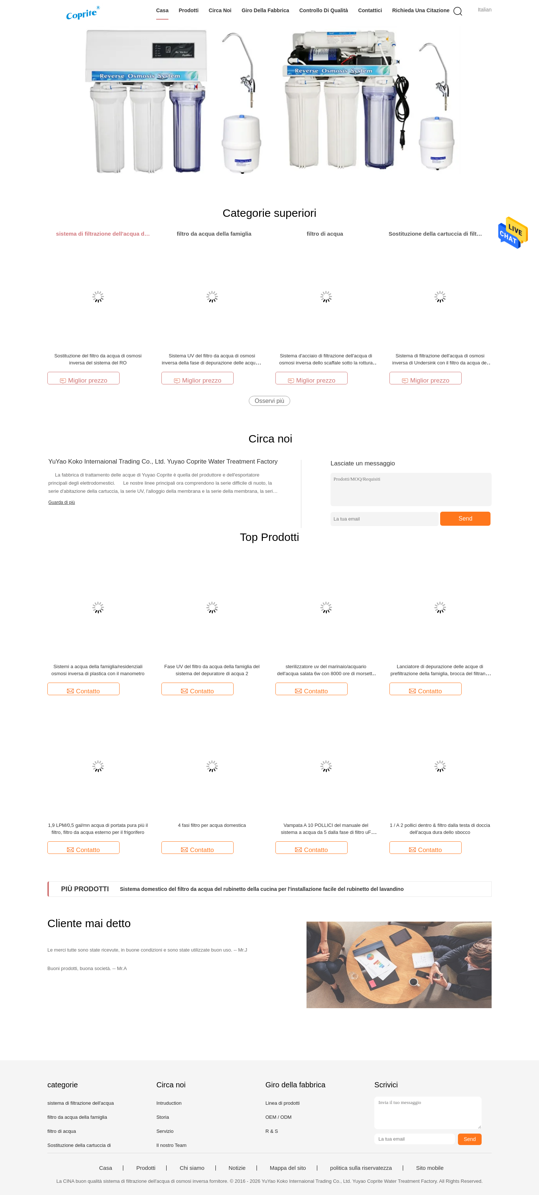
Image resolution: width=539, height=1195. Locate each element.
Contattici (370, 10)
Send (465, 518)
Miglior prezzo (83, 380)
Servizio (164, 1131)
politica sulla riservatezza (361, 1168)
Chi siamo (192, 1168)
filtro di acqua (61, 1131)
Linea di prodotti (282, 1103)
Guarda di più (61, 502)
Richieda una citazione (420, 10)
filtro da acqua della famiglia (77, 1117)
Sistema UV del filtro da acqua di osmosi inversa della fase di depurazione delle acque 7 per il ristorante (212, 363)
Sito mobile (429, 1168)
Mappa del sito (288, 1168)
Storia (162, 1117)
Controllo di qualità (323, 10)
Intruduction (168, 1103)
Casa (162, 10)
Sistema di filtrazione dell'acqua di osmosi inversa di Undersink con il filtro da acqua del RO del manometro (440, 363)
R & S (271, 1131)
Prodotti (189, 10)
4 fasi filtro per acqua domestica (212, 825)
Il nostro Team (171, 1145)
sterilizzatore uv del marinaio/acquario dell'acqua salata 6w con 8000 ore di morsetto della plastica (326, 673)
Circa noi (220, 10)
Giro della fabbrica (265, 10)
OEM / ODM (278, 1117)
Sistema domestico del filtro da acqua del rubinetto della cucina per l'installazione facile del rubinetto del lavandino (262, 889)
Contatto (83, 691)
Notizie (237, 1168)
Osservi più (269, 401)
